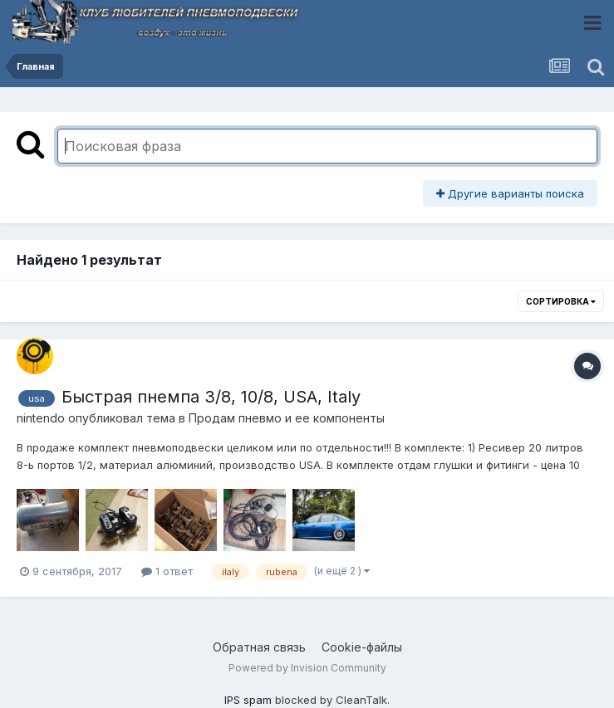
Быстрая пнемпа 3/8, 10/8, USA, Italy (211, 397)
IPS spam (248, 699)
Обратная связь (259, 647)
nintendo (41, 418)
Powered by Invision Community (307, 668)
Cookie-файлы (362, 647)
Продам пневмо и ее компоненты (287, 418)
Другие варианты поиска (510, 193)
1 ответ (167, 571)
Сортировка (561, 301)
